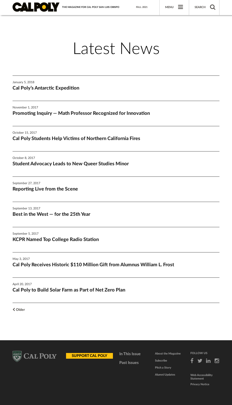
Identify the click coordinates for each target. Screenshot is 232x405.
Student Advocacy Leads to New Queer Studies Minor (71, 163)
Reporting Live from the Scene (45, 189)
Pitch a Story (163, 367)
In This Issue (130, 354)
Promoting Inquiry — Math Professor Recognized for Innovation (81, 113)
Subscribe (161, 360)
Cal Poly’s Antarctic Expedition (46, 88)
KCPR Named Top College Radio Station (56, 239)
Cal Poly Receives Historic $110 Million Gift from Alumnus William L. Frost (93, 264)
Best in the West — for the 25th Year (51, 214)
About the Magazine (168, 353)
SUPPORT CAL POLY (89, 356)
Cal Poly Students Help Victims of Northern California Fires (76, 138)
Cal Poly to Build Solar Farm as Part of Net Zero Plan (69, 290)
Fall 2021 (141, 7)
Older (19, 309)
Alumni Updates (165, 374)
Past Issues (129, 363)
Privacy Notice (199, 384)
